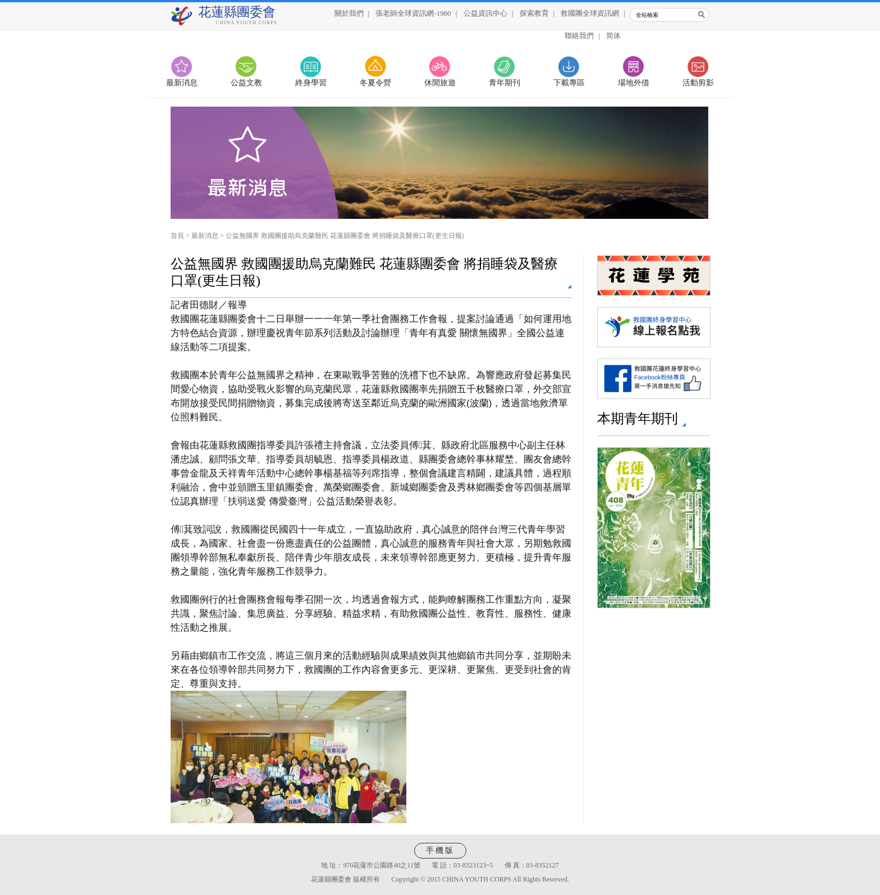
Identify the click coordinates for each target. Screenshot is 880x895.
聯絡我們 (579, 35)
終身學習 (311, 83)
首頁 (177, 236)
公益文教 (246, 83)
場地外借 (633, 83)
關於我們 (349, 13)
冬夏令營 (375, 83)
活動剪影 (698, 83)
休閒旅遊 (440, 83)
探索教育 (534, 13)
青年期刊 (504, 83)
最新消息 (182, 83)
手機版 (440, 850)
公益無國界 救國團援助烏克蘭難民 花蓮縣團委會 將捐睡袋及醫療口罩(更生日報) (345, 236)
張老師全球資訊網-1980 (413, 13)
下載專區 (569, 83)
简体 (613, 35)
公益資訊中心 (485, 13)
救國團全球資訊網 (590, 13)
